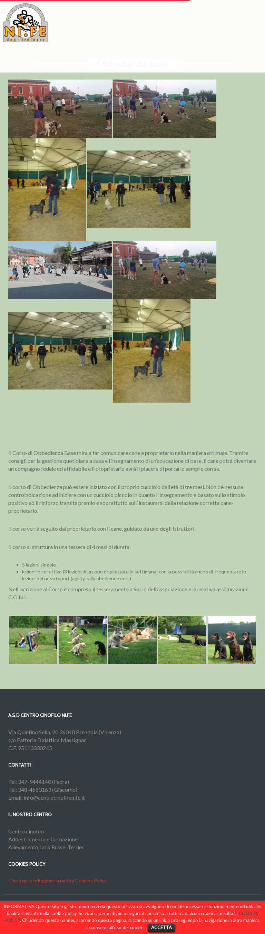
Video (246, 58)
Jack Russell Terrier (132, 58)
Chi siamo (30, 58)
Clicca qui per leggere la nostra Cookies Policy (57, 880)
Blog (227, 58)
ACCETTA (161, 927)
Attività (90, 58)
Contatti (203, 58)
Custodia (174, 58)
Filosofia (61, 58)
